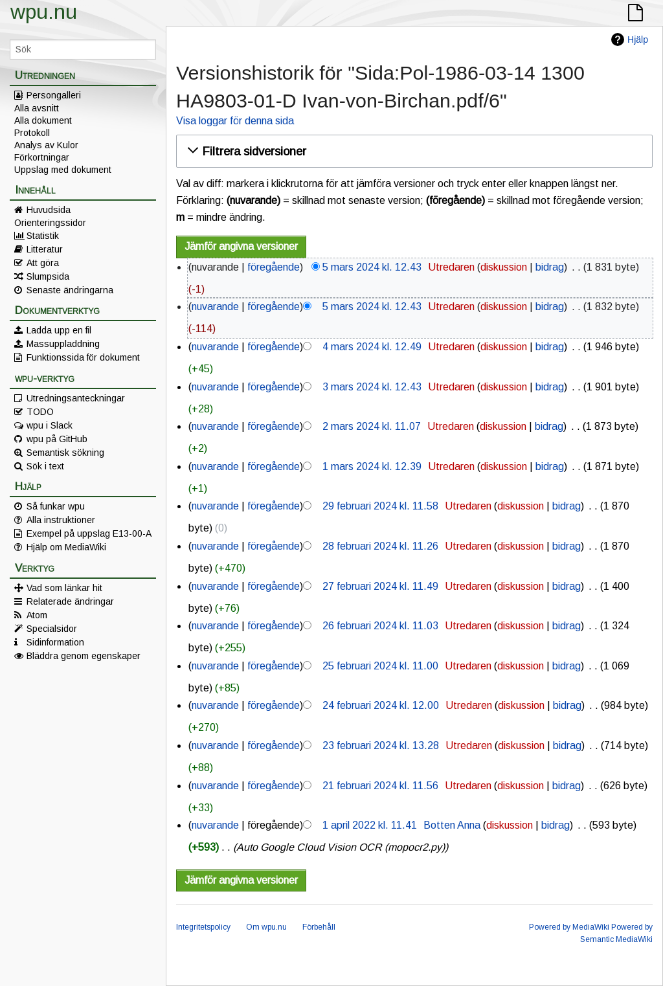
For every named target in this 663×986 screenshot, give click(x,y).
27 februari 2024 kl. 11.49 (380, 586)
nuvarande (215, 306)
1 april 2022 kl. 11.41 (369, 825)
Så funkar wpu (56, 506)
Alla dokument (43, 120)
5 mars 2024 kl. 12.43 (371, 267)
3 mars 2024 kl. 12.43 (371, 386)
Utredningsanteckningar (76, 398)
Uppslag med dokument (62, 170)
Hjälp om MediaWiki (66, 547)
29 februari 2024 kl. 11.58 (380, 505)
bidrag (549, 267)
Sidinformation (55, 642)
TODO (40, 411)
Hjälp (637, 39)
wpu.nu (43, 11)
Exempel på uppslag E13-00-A (89, 533)
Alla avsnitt (36, 108)
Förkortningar (41, 157)
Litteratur (45, 249)
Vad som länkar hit (64, 587)
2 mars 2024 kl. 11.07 (371, 426)
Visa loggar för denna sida (235, 120)
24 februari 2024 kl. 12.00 (380, 705)
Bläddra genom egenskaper (83, 655)
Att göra (43, 262)
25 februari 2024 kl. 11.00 (380, 665)
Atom (37, 615)
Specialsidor (52, 628)
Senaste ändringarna (70, 290)
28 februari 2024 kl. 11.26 (380, 546)
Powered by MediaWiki (569, 927)
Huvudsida (49, 209)
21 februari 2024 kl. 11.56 (380, 785)
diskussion (503, 267)
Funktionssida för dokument (83, 357)
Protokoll (32, 133)
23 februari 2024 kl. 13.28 (380, 745)
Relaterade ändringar (70, 601)
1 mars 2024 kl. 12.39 (371, 466)
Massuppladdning (63, 343)
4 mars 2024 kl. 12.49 (371, 346)
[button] (412, 151)
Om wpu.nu (266, 927)
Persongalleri (54, 95)
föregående (273, 267)
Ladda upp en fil (59, 330)
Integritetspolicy (203, 927)
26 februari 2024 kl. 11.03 (380, 625)
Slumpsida (48, 276)
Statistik (43, 235)
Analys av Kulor (46, 145)
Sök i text (45, 466)
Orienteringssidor (50, 223)
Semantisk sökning (65, 452)
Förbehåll (318, 927)
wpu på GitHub (57, 438)
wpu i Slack (50, 425)
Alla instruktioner (61, 519)
